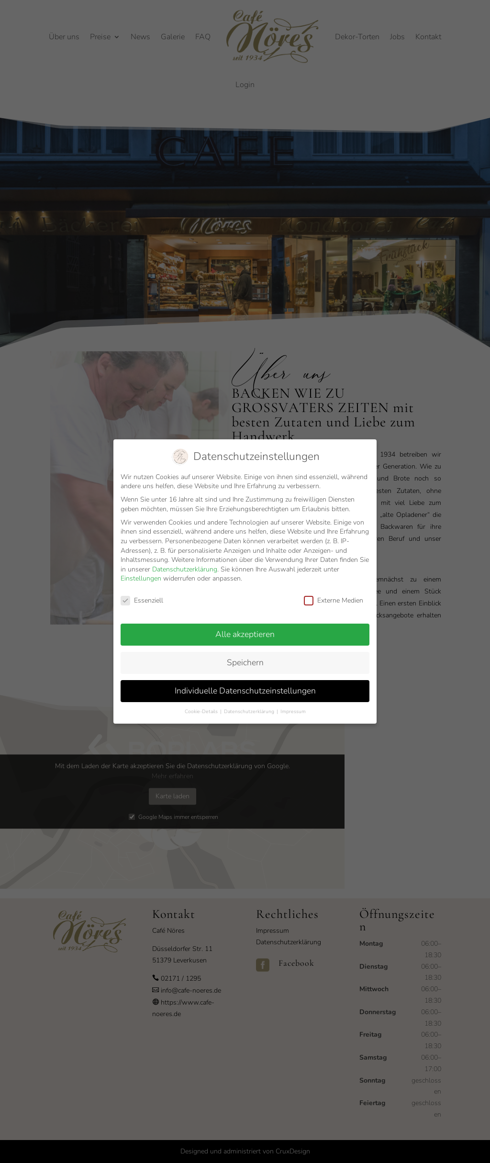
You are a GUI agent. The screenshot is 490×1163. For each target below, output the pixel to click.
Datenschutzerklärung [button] (250, 703)
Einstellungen (141, 570)
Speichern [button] (245, 654)
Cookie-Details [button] (202, 703)
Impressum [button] (293, 703)
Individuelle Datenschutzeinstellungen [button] (245, 682)
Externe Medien (333, 592)
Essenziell (142, 592)
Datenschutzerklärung (184, 561)
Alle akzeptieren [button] (245, 626)
